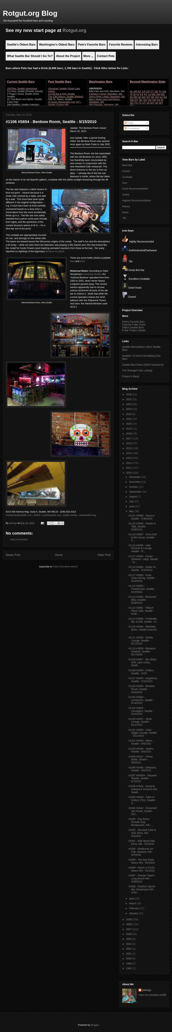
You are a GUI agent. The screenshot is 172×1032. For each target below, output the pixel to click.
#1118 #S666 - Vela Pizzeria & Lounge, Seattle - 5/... (140, 548)
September (135, 491)
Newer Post (13, 554)
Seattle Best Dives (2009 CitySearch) (143, 364)
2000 (129, 958)
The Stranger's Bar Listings (137, 370)
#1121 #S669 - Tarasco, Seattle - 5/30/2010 (141, 517)
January (134, 913)
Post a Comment (19, 539)
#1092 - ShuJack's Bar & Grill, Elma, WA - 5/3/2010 (142, 832)
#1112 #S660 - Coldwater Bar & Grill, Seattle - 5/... (143, 620)
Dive (124, 182)
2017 (129, 438)
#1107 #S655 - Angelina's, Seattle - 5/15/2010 (143, 680)
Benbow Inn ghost (55, 251)
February (134, 908)
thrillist (37, 515)
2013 (129, 458)
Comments (131, 128)
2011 (129, 467)
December (135, 477)
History (126, 206)
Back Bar (127, 165)
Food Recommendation (135, 188)
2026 (129, 394)
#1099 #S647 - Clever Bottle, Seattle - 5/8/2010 (140, 759)
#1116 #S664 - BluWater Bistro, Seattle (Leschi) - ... (143, 629)
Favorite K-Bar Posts (133, 324)
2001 (129, 953)
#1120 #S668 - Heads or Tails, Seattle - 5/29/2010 (142, 526)
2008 (129, 924)
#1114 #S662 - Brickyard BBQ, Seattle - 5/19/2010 (142, 599)
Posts (128, 122)
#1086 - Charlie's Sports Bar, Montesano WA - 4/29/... (141, 889)
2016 (129, 443)
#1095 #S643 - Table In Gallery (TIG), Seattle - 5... (142, 800)
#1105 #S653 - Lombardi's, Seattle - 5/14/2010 (141, 700)
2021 (129, 418)
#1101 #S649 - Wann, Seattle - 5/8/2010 (140, 742)
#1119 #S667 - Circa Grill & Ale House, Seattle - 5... (142, 537)
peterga (146, 990)
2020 (129, 423)
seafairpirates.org (51, 515)
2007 (129, 929)
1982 (129, 968)
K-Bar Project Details (133, 330)
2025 (129, 399)
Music (125, 212)
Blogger (95, 1025)
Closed (126, 171)
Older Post (104, 554)
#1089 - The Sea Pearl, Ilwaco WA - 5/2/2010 (141, 861)
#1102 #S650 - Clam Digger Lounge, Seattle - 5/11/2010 (142, 732)
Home (59, 554)
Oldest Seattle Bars (133, 327)
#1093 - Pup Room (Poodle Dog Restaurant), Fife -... (140, 822)
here (72, 261)
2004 (129, 944)
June (132, 506)
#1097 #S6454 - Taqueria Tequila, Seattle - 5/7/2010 (142, 778)
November (135, 481)
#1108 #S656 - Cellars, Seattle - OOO (141, 672)
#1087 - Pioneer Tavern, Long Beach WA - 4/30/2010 (141, 878)
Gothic (125, 194)
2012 (129, 463)
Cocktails (127, 177)
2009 (129, 919)
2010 (129, 472)
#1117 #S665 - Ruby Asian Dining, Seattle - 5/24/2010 (142, 578)
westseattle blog (87, 515)
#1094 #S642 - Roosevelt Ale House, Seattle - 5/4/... (142, 811)
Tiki (124, 218)
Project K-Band (130, 376)
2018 (129, 433)
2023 (129, 409)
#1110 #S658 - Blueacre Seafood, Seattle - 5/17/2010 (142, 651)
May (131, 511)
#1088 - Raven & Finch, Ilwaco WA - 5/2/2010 (141, 869)
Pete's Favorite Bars (133, 321)
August (133, 496)
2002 (129, 948)
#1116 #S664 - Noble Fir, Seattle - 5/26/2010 (142, 569)
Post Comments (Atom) (65, 566)
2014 (129, 453)
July (131, 501)
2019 (129, 428)
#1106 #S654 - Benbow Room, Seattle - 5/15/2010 (141, 689)
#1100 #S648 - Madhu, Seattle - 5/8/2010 (141, 750)
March (133, 903)
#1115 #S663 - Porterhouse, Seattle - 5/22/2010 (142, 588)
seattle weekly (70, 515)
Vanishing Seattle (92, 274)
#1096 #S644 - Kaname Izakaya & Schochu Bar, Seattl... (143, 789)
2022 (129, 414)
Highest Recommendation (136, 200)
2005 (129, 938)
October (134, 486)
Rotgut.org (74, 30)
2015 (129, 448)
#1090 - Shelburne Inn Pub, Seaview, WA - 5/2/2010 (140, 851)
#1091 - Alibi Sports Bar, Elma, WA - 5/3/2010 (141, 842)
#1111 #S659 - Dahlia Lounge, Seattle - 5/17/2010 (140, 640)
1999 (129, 963)
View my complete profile (152, 994)
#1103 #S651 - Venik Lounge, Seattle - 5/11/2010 (140, 721)
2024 (129, 404)
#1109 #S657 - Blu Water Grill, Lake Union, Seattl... (142, 662)
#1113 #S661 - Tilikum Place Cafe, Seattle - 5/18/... (141, 610)
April (132, 898)
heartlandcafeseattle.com (19, 515)
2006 (129, 934)
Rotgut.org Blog (30, 13)
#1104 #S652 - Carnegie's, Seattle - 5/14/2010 (141, 711)
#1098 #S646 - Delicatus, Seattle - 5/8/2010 (142, 769)
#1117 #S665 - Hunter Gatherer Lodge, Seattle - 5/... (143, 559)
